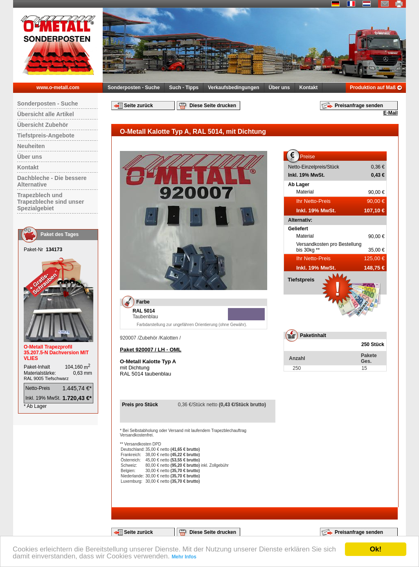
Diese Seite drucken (212, 105)
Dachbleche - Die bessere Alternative (52, 181)
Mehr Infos (183, 557)
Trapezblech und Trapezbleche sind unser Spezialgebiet (50, 202)
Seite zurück (138, 105)
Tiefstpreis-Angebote (45, 135)
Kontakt (309, 87)
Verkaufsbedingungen (233, 87)
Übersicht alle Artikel (45, 114)
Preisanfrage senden (359, 105)
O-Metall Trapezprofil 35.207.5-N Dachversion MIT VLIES (56, 352)
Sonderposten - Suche (134, 87)
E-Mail (390, 113)
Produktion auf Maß (373, 87)
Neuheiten (31, 146)
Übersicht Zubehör (42, 125)
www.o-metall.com (57, 87)
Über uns (279, 87)
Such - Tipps (183, 87)
